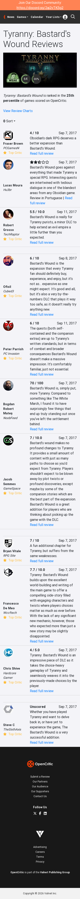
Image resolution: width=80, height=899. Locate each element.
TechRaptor (11, 234)
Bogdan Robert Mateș (9, 408)
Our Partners (40, 781)
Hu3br (7, 190)
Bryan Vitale (12, 551)
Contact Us (40, 796)
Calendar (37, 17)
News (10, 17)
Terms (40, 856)
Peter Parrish (13, 349)
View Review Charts (18, 111)
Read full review (42, 153)
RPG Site (9, 556)
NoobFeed (10, 418)
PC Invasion (11, 354)
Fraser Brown (13, 144)
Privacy (40, 861)
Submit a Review (40, 776)
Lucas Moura (12, 185)
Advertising (40, 847)
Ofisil (7, 287)
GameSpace (11, 488)
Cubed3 (8, 291)
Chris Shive (11, 668)
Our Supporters (40, 791)
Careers (40, 851)
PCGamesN (11, 148)
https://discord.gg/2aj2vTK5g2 (40, 8)
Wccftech (10, 613)
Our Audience (40, 786)
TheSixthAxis (12, 729)
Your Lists (53, 17)
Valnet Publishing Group (55, 872)
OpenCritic (17, 872)
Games (21, 17)
